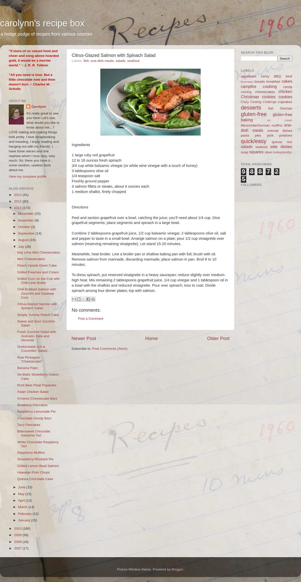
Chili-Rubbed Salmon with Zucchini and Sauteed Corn (36, 293)
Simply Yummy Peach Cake (38, 315)
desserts (251, 107)
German (286, 108)
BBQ (277, 76)
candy (287, 87)
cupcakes (285, 102)
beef (289, 76)
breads (260, 81)
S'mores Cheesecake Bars (37, 398)
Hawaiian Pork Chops (33, 472)
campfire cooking (259, 86)
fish (86, 61)
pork (270, 135)
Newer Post (83, 338)
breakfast (273, 81)
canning (246, 92)
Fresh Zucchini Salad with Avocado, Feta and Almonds (36, 336)
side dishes (281, 146)
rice (289, 142)
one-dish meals (102, 61)
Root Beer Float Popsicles (36, 385)
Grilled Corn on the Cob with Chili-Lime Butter (38, 281)
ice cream (279, 120)
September (27, 233)
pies (258, 135)
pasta (245, 135)
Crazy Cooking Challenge (258, 102)
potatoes (285, 135)
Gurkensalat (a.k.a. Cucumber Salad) (32, 349)
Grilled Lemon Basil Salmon (38, 466)
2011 (18, 208)
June (22, 487)
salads (120, 61)
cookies (285, 96)
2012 (18, 201)
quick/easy (253, 141)
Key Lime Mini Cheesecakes (38, 252)
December (26, 213)
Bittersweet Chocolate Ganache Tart (33, 433)
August (24, 240)
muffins (276, 125)
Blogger (177, 569)
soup (244, 152)
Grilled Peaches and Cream (38, 272)
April (22, 500)
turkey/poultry (282, 152)
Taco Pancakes (28, 425)
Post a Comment (90, 318)
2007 (18, 548)
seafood (133, 61)
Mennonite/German (255, 125)
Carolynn (38, 106)
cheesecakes (265, 92)
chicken (285, 91)
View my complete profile (27, 176)
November (26, 220)
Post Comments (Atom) (109, 349)
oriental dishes (279, 131)
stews (268, 152)
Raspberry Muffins (31, 452)
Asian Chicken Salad (33, 392)
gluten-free (254, 114)
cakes (287, 81)
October (24, 227)
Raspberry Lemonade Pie (36, 411)
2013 (18, 195)
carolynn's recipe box (42, 23)
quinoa (277, 142)
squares (256, 152)
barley (265, 76)
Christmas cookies (258, 96)
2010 (18, 528)
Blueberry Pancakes (32, 405)
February (25, 514)
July (21, 247)
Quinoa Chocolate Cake (35, 479)
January (24, 520)
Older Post (218, 338)
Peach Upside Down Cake (37, 265)
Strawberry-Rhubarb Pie (35, 459)
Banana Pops (27, 368)
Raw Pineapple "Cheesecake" (29, 359)
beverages (247, 81)
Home (151, 338)
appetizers (248, 76)
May (21, 494)
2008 (18, 542)
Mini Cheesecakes (31, 259)
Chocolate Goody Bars (34, 418)
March (23, 507)
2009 (18, 535)
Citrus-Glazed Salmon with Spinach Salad (37, 306)
